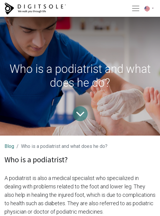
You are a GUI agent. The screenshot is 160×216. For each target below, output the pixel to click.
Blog (9, 146)
